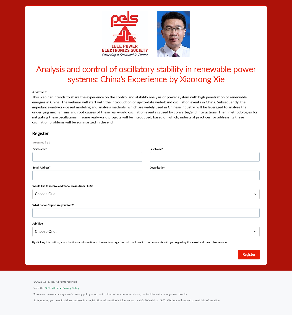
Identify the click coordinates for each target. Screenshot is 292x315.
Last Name (156, 149)
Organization (157, 167)
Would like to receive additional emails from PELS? (62, 186)
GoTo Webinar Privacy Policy (62, 288)
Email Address (40, 167)
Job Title (37, 223)
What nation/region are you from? (52, 205)
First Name (38, 149)
